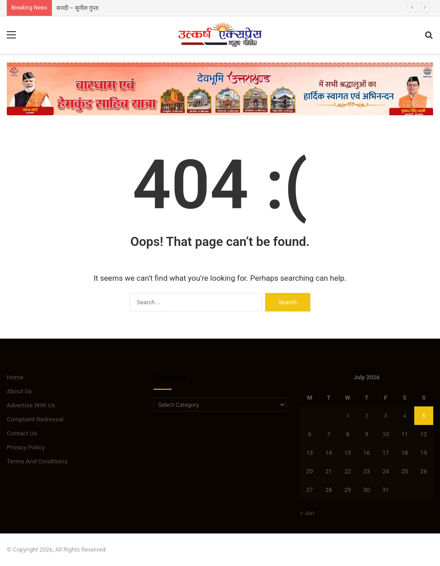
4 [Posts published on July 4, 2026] (404, 415)
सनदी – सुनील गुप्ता (77, 8)
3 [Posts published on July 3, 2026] (385, 415)
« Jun (307, 512)
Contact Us (22, 433)
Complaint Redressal (35, 419)
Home (15, 377)
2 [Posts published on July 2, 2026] (366, 415)
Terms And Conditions (37, 461)
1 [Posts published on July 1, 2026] (347, 415)
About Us (19, 391)
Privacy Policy (26, 447)
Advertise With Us (31, 405)
